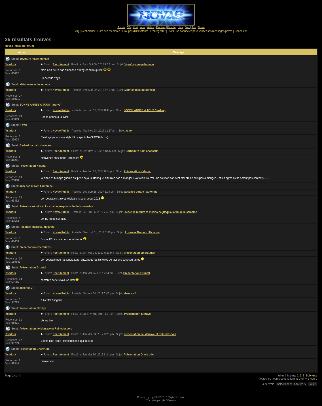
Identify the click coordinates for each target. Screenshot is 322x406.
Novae (201, 27)
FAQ (76, 31)
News (142, 27)
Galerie (150, 27)
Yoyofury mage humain (34, 58)
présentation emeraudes (35, 247)
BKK (129, 27)
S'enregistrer (157, 31)
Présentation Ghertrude (34, 349)
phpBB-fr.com (169, 400)
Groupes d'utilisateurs (135, 31)
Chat (135, 27)
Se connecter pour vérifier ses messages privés (204, 31)
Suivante (311, 375)
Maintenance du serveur (34, 84)
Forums (121, 27)
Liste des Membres (108, 31)
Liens (180, 27)
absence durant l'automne (36, 186)
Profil (171, 31)
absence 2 (25, 287)
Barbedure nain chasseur (35, 145)
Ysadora (10, 64)
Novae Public (61, 89)
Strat (194, 27)
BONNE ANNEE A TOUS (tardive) (40, 104)
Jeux (187, 27)
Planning (171, 27)
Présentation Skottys (32, 308)
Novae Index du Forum (19, 45)
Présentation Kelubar (33, 165)
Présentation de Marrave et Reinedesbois (45, 328)
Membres (160, 27)
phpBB (153, 397)
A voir (23, 125)
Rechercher (88, 31)
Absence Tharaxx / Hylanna (36, 226)
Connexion (241, 31)
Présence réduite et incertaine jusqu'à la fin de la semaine (56, 206)
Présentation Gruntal (32, 267)
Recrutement (61, 64)
